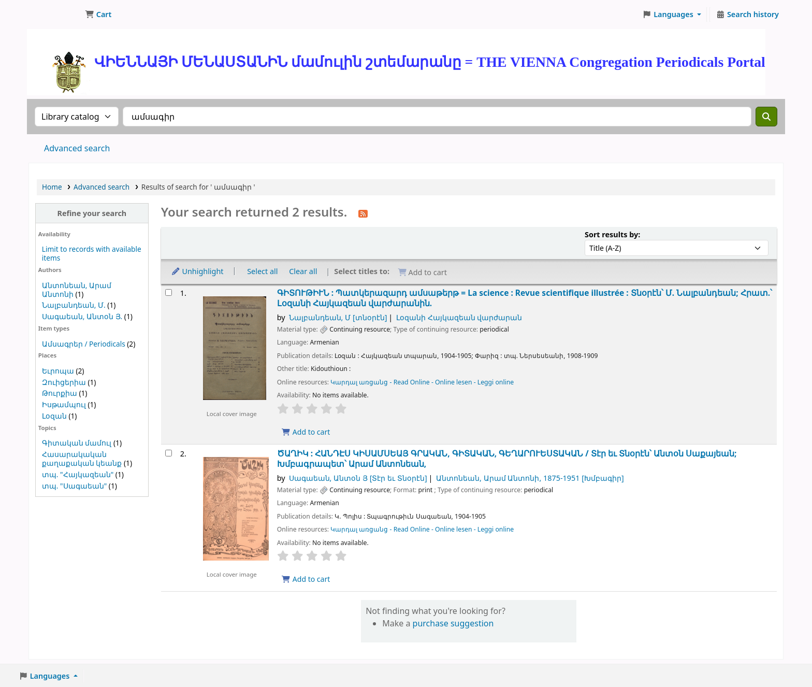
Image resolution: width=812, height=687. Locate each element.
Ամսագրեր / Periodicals (84, 344)
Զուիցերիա (64, 382)
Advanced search (77, 148)
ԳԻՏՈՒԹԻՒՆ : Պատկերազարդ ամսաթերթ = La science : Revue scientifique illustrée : (524, 298)
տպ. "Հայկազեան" (77, 474)
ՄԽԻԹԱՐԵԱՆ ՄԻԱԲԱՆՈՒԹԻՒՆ (55, 14)
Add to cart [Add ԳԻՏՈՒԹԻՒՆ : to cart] (306, 432)
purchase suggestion (453, 623)
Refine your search (91, 213)
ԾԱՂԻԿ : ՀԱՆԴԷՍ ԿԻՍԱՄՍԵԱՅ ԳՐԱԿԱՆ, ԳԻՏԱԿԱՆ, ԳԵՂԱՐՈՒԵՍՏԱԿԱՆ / (507, 459)
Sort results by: (612, 234)
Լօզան (54, 416)
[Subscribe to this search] (363, 213)
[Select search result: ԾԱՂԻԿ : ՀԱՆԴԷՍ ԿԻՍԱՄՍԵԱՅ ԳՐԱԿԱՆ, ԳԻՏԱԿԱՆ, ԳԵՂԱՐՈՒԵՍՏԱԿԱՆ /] (168, 453)
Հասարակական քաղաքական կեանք (82, 458)
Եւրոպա (58, 371)
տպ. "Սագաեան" (74, 486)
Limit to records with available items (91, 253)
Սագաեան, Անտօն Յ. (82, 316)
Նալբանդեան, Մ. (74, 305)
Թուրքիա (59, 393)
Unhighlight (197, 271)
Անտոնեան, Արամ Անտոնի (530, 478)
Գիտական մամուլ (77, 443)
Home (52, 187)
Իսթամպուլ (64, 404)
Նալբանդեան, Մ (338, 317)
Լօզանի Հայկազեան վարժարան (459, 317)
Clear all (303, 271)
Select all (262, 271)
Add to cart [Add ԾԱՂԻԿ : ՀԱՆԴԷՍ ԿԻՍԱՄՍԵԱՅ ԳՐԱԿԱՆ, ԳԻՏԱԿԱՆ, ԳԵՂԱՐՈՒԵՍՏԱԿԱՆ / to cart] (306, 579)
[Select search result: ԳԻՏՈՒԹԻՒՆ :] (168, 292)
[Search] (766, 116)
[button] (98, 14)
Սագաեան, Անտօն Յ (358, 478)
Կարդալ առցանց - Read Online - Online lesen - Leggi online (422, 382)
